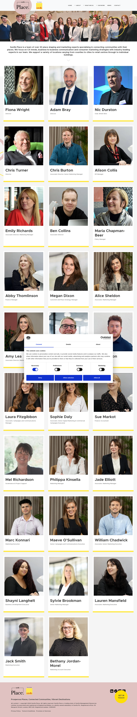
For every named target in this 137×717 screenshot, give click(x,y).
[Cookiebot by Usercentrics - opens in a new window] (102, 337)
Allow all (97, 378)
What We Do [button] (89, 5)
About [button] (78, 5)
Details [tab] (68, 344)
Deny (40, 378)
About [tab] (98, 344)
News (109, 5)
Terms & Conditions (28, 711)
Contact (117, 5)
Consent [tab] (39, 344)
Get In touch (121, 697)
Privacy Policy (16, 711)
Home (70, 5)
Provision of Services (43, 711)
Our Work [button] (101, 5)
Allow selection (68, 378)
